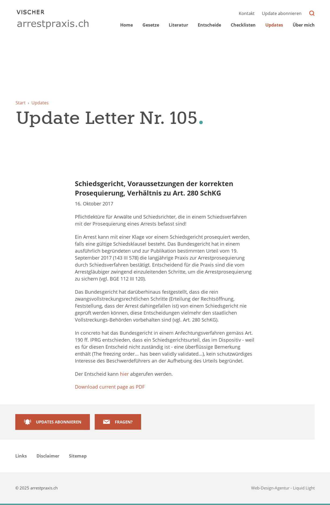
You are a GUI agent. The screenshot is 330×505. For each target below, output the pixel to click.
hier (124, 374)
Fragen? (124, 422)
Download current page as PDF (110, 387)
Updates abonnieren (58, 422)
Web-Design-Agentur (271, 488)
